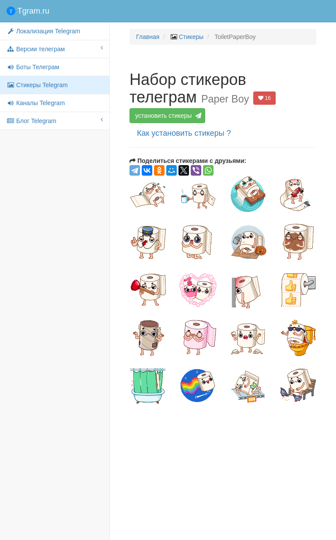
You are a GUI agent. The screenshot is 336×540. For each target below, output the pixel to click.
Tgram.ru (28, 11)
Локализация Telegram (43, 31)
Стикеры (191, 36)
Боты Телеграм (33, 67)
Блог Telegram (55, 120)
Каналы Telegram (36, 102)
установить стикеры (167, 115)
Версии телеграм (55, 49)
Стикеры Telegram (37, 84)
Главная (147, 36)
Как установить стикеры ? (184, 133)
